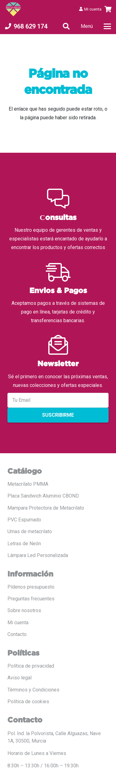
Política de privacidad (30, 666)
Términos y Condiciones (33, 690)
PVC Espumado (24, 520)
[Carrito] (108, 9)
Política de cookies (28, 701)
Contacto (17, 634)
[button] (66, 26)
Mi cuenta (17, 622)
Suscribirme (58, 415)
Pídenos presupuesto (30, 587)
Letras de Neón (24, 543)
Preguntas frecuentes (30, 599)
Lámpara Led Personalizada (37, 555)
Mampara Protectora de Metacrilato (45, 508)
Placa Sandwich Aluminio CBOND (43, 496)
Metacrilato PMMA (27, 484)
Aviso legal (19, 678)
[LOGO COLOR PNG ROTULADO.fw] (13, 9)
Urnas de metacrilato (29, 531)
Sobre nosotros (24, 610)
